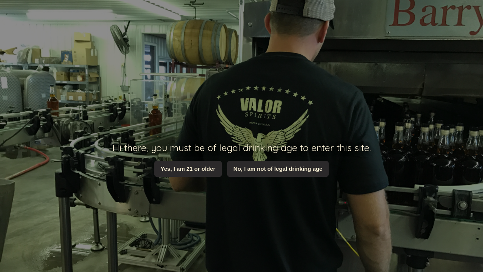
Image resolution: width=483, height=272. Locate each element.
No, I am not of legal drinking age (278, 168)
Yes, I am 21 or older (188, 168)
